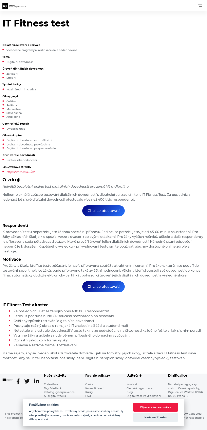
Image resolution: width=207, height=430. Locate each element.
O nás (89, 384)
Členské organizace (139, 388)
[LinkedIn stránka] (36, 381)
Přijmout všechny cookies (155, 407)
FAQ (88, 395)
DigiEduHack (53, 388)
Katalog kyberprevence (59, 392)
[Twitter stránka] (28, 381)
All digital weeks (55, 395)
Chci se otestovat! (104, 211)
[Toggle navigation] (200, 5)
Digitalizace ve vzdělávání (144, 395)
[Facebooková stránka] (19, 381)
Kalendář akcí (94, 388)
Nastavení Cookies (156, 417)
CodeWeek (51, 384)
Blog (130, 392)
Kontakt (132, 384)
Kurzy (89, 392)
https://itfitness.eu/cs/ (20, 172)
